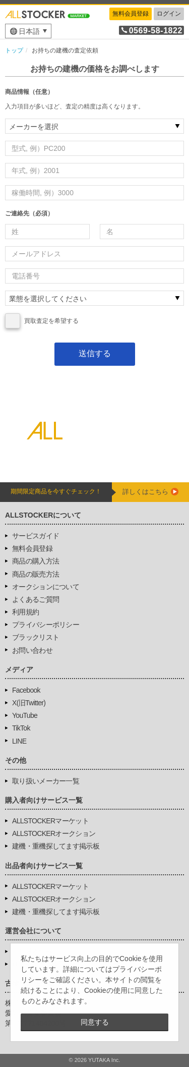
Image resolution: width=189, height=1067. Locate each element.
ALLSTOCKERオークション (53, 833)
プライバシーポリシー (45, 625)
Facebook (26, 690)
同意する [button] (95, 1022)
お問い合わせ (32, 650)
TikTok (21, 728)
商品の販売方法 (35, 574)
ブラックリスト (35, 637)
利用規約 (25, 612)
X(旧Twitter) (28, 703)
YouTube (24, 715)
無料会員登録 (130, 13)
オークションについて (45, 587)
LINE (19, 741)
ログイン (169, 13)
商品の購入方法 (35, 561)
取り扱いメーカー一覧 (45, 781)
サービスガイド (35, 536)
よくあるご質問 (35, 599)
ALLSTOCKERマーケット (50, 821)
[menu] (28, 31)
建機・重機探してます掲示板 (55, 846)
